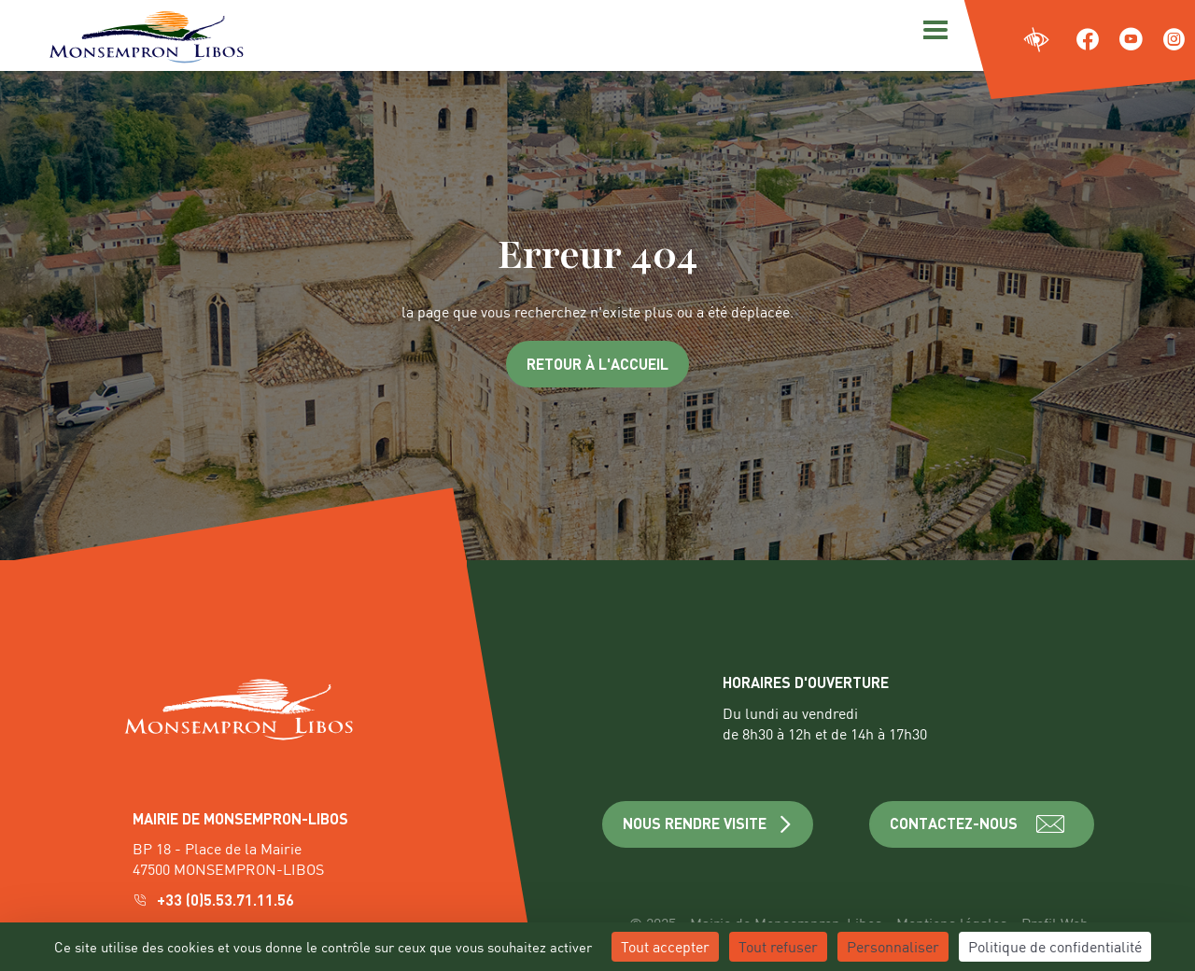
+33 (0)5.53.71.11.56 (215, 899)
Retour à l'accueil (597, 364)
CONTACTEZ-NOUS (982, 824)
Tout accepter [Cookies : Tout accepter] (665, 946)
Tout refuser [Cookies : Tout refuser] (778, 946)
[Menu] (933, 28)
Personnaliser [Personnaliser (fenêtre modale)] (893, 946)
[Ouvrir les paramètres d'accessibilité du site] (1037, 40)
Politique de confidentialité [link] (1055, 946)
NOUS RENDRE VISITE (708, 823)
